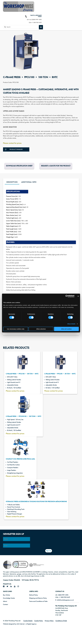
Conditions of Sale (61, 621)
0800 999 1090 (63, 595)
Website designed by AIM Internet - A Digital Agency (20, 624)
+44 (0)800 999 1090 (35, 19)
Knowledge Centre (9, 598)
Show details (71, 323)
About (5, 601)
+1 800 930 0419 (37, 22)
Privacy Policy (49, 621)
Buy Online (6, 595)
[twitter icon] (8, 586)
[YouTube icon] (15, 586)
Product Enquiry (14, 149)
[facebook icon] (4, 586)
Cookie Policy (38, 621)
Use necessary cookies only (15, 329)
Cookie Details (27, 621)
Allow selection (41, 329)
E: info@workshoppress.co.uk (64, 600)
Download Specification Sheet (19, 166)
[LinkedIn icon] (11, 586)
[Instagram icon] (18, 586)
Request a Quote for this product (55, 166)
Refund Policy (33, 595)
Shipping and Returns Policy (38, 598)
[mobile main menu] (41, 27)
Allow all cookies (66, 329)
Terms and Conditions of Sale (38, 601)
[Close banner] (78, 296)
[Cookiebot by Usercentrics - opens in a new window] (66, 296)
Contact (5, 604)
